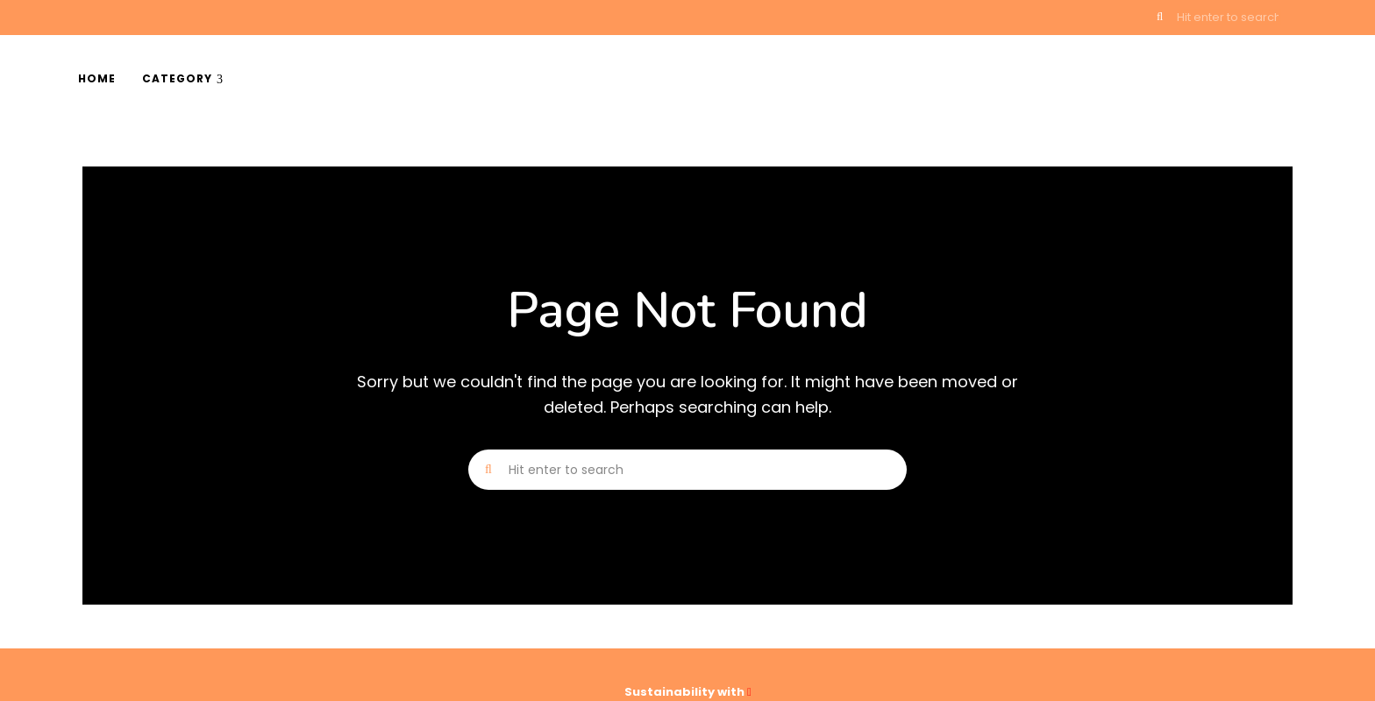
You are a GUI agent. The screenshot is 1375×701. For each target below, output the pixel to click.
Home (97, 78)
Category (177, 78)
